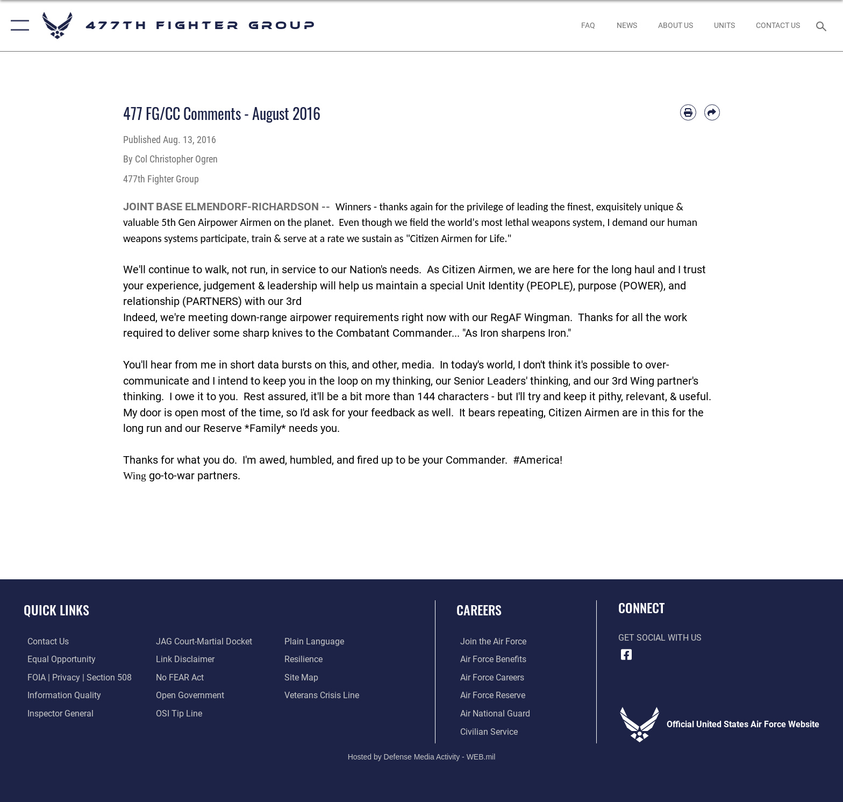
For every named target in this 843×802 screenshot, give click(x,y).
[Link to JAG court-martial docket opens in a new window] (203, 641)
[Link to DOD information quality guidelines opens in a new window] (60, 695)
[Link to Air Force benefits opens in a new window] (489, 659)
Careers (479, 609)
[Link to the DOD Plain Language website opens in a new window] (315, 641)
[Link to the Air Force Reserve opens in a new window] (488, 695)
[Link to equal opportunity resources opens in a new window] (58, 659)
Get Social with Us (660, 638)
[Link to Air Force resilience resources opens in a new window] (304, 659)
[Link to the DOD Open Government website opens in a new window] (189, 695)
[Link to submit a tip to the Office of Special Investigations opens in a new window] (178, 713)
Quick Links (56, 609)
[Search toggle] (822, 25)
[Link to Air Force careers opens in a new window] (488, 677)
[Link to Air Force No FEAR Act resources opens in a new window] (179, 677)
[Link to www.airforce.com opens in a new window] (489, 641)
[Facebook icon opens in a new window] (626, 655)
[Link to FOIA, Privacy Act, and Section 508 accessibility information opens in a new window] (76, 677)
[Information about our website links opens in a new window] (184, 659)
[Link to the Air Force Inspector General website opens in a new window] (57, 713)
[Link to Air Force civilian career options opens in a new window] (485, 731)
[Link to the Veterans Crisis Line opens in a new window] (322, 695)
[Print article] (688, 112)
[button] (17, 25)
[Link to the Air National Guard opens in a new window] (491, 713)
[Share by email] (712, 112)
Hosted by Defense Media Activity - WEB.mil (422, 756)
